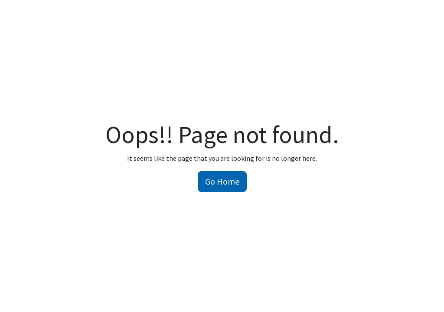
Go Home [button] (222, 181)
